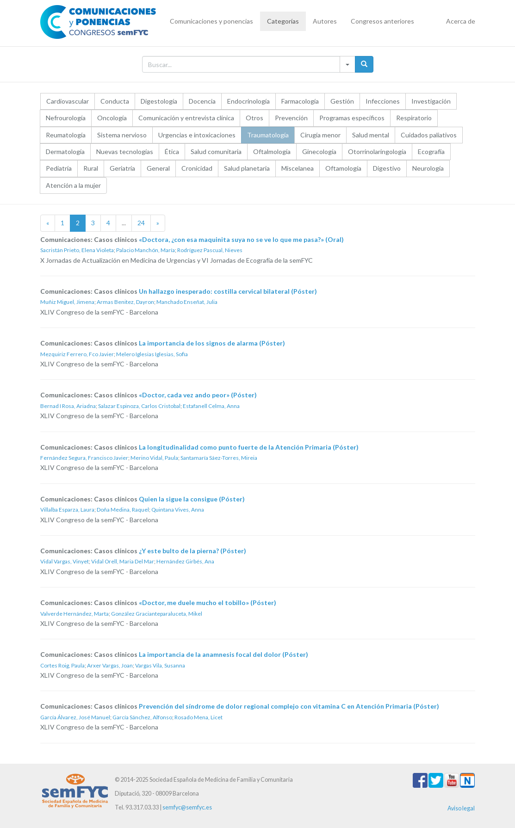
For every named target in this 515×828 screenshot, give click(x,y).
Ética (172, 151)
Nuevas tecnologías (124, 151)
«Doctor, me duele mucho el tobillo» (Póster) (207, 602)
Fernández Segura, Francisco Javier (84, 457)
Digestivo (387, 168)
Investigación (431, 101)
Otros (254, 118)
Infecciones (383, 101)
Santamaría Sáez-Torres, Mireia (218, 457)
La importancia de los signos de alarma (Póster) (212, 343)
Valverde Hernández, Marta (74, 613)
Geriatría (122, 168)
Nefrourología (66, 118)
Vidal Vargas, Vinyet (64, 561)
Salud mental (370, 135)
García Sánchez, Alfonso (142, 717)
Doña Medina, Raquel (123, 509)
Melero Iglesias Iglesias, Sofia (152, 354)
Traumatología (268, 135)
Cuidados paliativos (429, 135)
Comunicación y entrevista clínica (186, 118)
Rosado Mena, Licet (198, 717)
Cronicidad (196, 168)
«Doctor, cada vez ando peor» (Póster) (198, 395)
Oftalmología (272, 151)
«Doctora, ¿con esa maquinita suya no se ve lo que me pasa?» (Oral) (241, 239)
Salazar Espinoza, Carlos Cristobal (139, 405)
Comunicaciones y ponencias (211, 21)
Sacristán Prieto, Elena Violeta (77, 250)
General (158, 168)
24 (141, 223)
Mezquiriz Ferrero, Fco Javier (77, 354)
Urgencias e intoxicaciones (197, 135)
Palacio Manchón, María (145, 250)
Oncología (112, 118)
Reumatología (66, 135)
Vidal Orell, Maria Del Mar (122, 561)
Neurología (428, 168)
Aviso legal (461, 808)
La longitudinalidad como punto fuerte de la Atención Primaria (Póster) (249, 447)
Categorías (283, 21)
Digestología (159, 101)
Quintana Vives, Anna (177, 509)
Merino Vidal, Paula (154, 457)
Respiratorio (414, 118)
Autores (325, 21)
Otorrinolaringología (377, 151)
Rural (90, 168)
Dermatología (65, 151)
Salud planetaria (247, 168)
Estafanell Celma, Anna (211, 405)
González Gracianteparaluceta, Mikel (156, 613)
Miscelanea (297, 168)
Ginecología (319, 151)
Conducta (114, 101)
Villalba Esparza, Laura (67, 509)
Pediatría (59, 168)
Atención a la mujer (73, 185)
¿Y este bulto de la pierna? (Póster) (192, 551)
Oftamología (343, 168)
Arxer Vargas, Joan (110, 665)
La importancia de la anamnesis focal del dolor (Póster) (223, 654)
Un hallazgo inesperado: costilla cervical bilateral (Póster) (228, 291)
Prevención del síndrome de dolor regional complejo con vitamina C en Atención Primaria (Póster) (289, 706)
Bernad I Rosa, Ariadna (68, 405)
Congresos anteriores (382, 21)
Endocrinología (248, 101)
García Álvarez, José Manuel (75, 717)
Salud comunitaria (216, 151)
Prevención (291, 118)
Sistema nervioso (122, 135)
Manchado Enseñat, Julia (186, 301)
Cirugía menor (320, 135)
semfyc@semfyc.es (187, 807)
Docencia (202, 101)
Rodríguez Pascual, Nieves (209, 250)
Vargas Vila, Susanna (160, 665)
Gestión (342, 101)
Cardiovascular (67, 101)
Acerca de (460, 21)
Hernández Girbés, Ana (185, 561)
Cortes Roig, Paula (62, 665)
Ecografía (431, 151)
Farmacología (300, 101)
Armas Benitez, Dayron (125, 301)
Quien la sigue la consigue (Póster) (192, 499)
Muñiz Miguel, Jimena (67, 301)
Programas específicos (352, 118)
